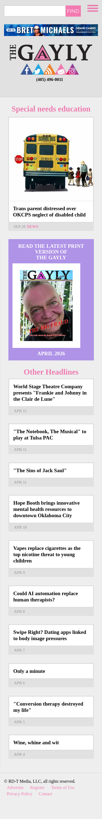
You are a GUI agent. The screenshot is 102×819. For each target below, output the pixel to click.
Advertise (15, 787)
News (32, 226)
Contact (45, 793)
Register (37, 787)
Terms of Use (63, 787)
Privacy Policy (19, 793)
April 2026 (51, 353)
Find (73, 11)
